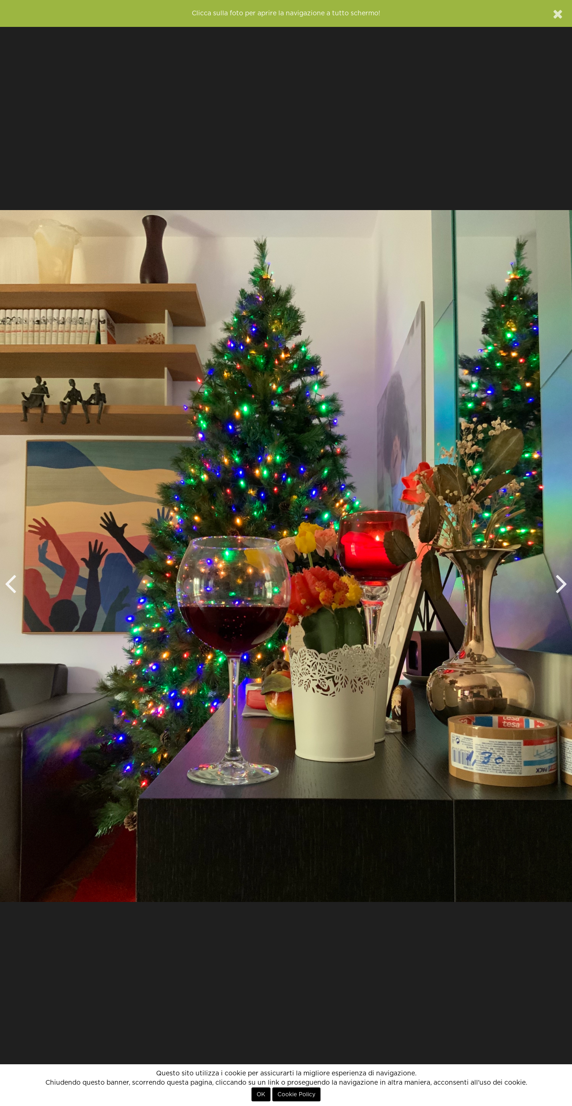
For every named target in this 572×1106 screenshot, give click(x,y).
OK (261, 1094)
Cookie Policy (296, 1094)
